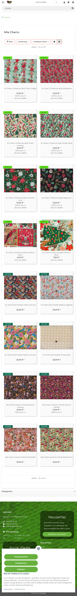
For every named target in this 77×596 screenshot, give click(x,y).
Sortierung (22, 42)
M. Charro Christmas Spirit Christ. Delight (20, 88)
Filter (10, 42)
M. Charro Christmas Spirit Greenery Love (20, 199)
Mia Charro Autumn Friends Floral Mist (20, 457)
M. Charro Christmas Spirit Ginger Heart (56, 143)
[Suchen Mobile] (38, 8)
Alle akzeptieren (21, 557)
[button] (64, 2)
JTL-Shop (42, 593)
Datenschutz (20, 589)
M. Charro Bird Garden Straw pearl (56, 355)
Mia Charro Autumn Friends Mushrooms (57, 457)
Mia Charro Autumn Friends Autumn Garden (56, 406)
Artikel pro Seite (40, 42)
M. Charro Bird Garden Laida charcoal (20, 305)
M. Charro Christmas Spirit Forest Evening (20, 144)
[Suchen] (73, 8)
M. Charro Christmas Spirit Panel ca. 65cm (56, 253)
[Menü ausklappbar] (3, 1)
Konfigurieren (21, 563)
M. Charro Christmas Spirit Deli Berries (57, 88)
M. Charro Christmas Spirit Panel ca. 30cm (20, 253)
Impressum (8, 589)
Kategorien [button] (7, 491)
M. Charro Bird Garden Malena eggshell (56, 305)
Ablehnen (21, 569)
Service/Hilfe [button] (41, 2)
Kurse (42, 547)
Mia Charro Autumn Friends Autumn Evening (20, 406)
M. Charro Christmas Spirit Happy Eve (57, 198)
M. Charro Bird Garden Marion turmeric (20, 355)
